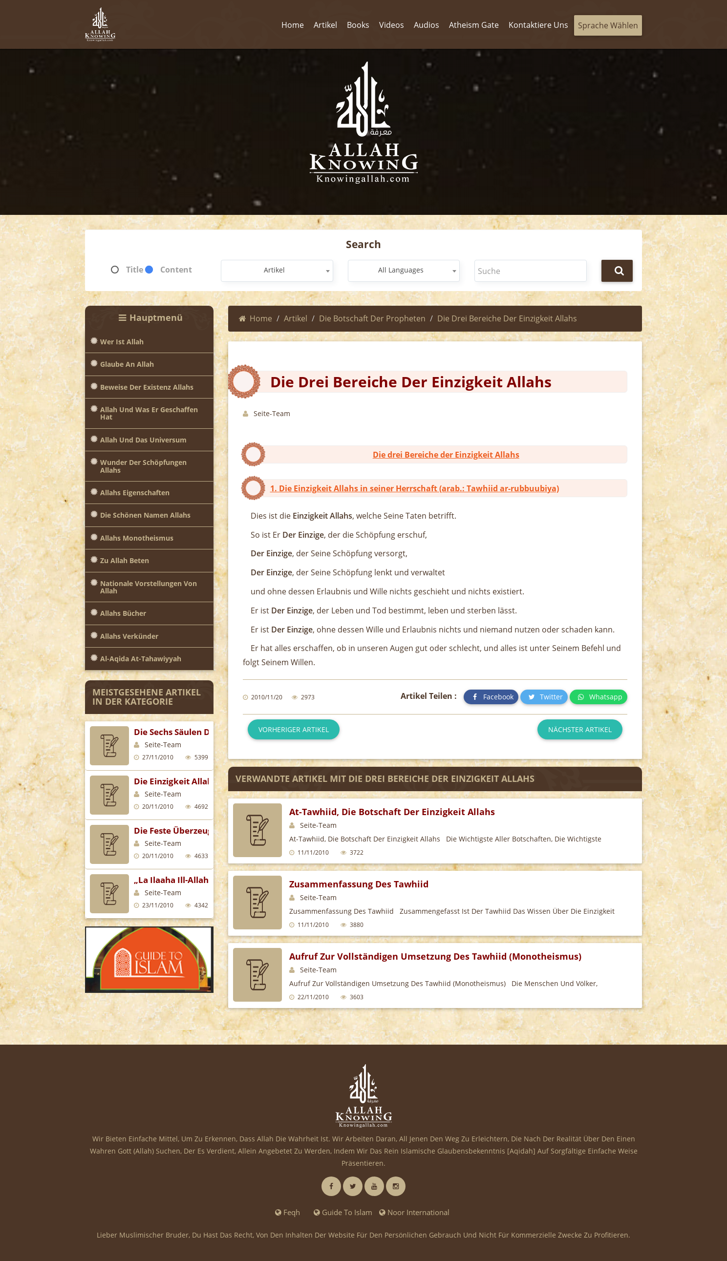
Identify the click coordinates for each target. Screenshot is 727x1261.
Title (134, 269)
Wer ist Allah (122, 341)
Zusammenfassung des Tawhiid (358, 884)
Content (176, 269)
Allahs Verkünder (129, 636)
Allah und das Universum (143, 439)
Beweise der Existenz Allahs (146, 387)
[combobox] (277, 271)
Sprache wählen (608, 25)
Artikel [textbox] (274, 269)
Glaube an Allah (127, 364)
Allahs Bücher (123, 613)
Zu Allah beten (124, 560)
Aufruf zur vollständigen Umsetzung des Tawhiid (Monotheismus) (435, 956)
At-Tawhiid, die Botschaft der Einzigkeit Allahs (392, 812)
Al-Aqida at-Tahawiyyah (140, 658)
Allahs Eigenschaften (135, 492)
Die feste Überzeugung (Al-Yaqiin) (203, 830)
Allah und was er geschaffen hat (149, 413)
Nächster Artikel (580, 729)
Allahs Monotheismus (136, 538)
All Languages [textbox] (401, 269)
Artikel (295, 318)
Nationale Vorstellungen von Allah (148, 587)
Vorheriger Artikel (293, 729)
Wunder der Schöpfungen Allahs (143, 466)
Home (255, 318)
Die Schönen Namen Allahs (145, 515)
